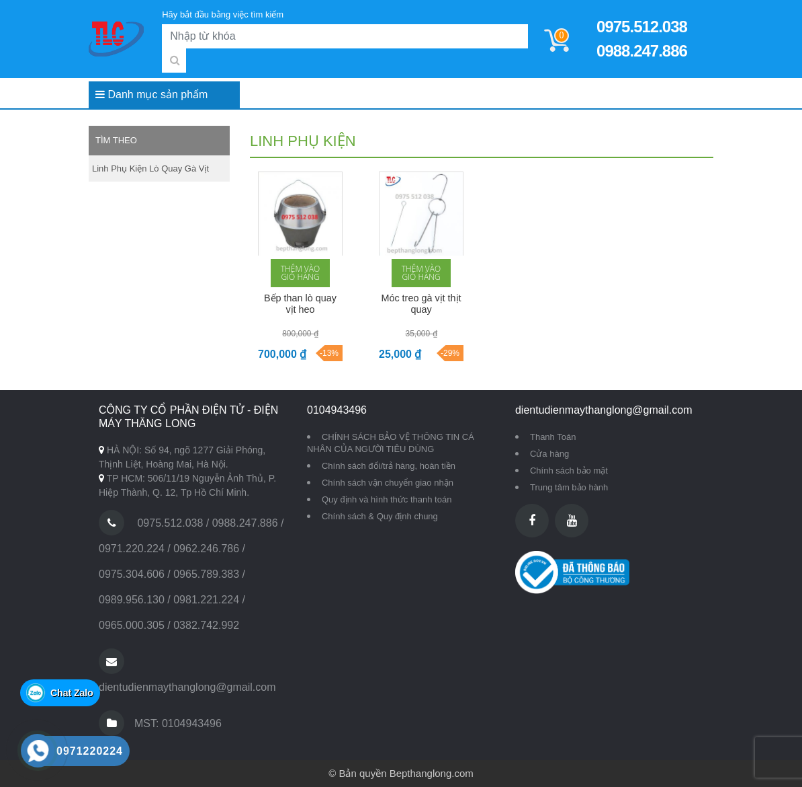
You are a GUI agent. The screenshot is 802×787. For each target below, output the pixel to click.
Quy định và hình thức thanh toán (386, 499)
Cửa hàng (549, 454)
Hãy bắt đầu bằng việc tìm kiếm (222, 14)
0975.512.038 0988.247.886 (641, 38)
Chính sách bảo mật (569, 470)
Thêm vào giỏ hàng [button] (300, 273)
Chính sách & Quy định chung (380, 516)
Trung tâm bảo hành (569, 487)
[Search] (345, 36)
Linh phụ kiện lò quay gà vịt (150, 168)
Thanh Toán (553, 437)
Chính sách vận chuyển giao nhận (387, 483)
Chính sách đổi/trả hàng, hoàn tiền (388, 466)
